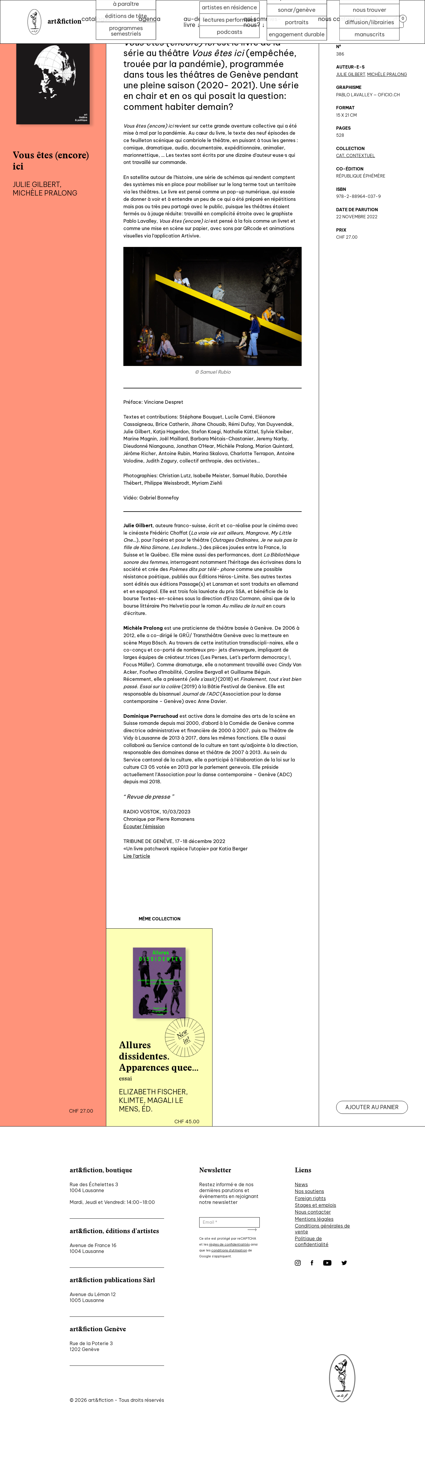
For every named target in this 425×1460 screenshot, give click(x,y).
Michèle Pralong (387, 74)
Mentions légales (314, 1219)
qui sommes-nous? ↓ (262, 21)
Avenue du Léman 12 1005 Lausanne (93, 1297)
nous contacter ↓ (342, 18)
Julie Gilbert (350, 74)
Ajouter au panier (372, 1107)
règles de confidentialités (229, 1244)
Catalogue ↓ (98, 18)
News (301, 1184)
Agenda (149, 18)
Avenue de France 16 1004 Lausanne (93, 1248)
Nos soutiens (309, 1191)
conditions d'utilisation (229, 1250)
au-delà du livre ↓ (199, 21)
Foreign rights (310, 1198)
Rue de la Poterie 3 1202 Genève (91, 1346)
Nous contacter (313, 1212)
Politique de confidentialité (311, 1241)
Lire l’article (136, 856)
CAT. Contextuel (355, 155)
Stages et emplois (315, 1205)
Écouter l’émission (144, 826)
